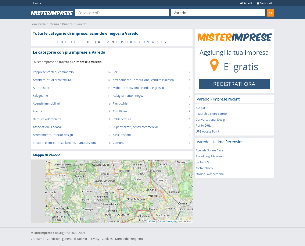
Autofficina (120, 111)
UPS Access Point (207, 131)
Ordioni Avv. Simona (210, 174)
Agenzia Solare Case (209, 150)
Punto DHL (203, 125)
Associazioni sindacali (47, 127)
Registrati (264, 3)
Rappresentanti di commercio (53, 72)
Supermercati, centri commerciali (135, 127)
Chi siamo (37, 239)
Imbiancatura (122, 119)
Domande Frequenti (129, 239)
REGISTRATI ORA (234, 84)
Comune (118, 143)
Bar (115, 72)
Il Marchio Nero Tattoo (211, 114)
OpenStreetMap (168, 221)
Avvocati (38, 111)
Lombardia (38, 24)
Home (37, 3)
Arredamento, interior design (53, 135)
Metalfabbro (204, 168)
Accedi (246, 3)
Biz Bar (200, 108)
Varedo (81, 24)
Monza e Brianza (61, 24)
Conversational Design (211, 119)
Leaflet (151, 221)
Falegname (40, 96)
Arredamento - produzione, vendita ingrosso (143, 80)
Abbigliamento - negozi (128, 96)
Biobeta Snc (204, 162)
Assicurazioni (122, 135)
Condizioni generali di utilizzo (67, 239)
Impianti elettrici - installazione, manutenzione (65, 143)
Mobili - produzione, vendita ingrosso (138, 88)
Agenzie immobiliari (46, 103)
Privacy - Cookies (100, 239)
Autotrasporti (42, 88)
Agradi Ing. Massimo (210, 156)
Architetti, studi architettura (52, 80)
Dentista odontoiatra (47, 119)
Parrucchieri (121, 103)
